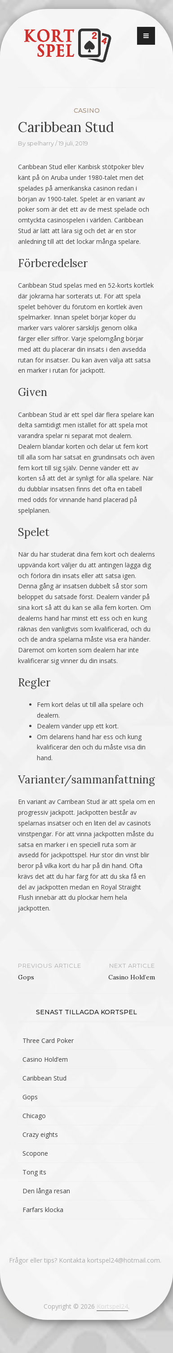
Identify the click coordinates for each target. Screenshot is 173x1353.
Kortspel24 (112, 1306)
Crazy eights (40, 1134)
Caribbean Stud (44, 1078)
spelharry (40, 143)
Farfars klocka (42, 1209)
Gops (30, 1097)
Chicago (34, 1115)
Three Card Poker (48, 1040)
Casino (87, 110)
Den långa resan (46, 1191)
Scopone (35, 1153)
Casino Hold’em (45, 1059)
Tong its (34, 1172)
